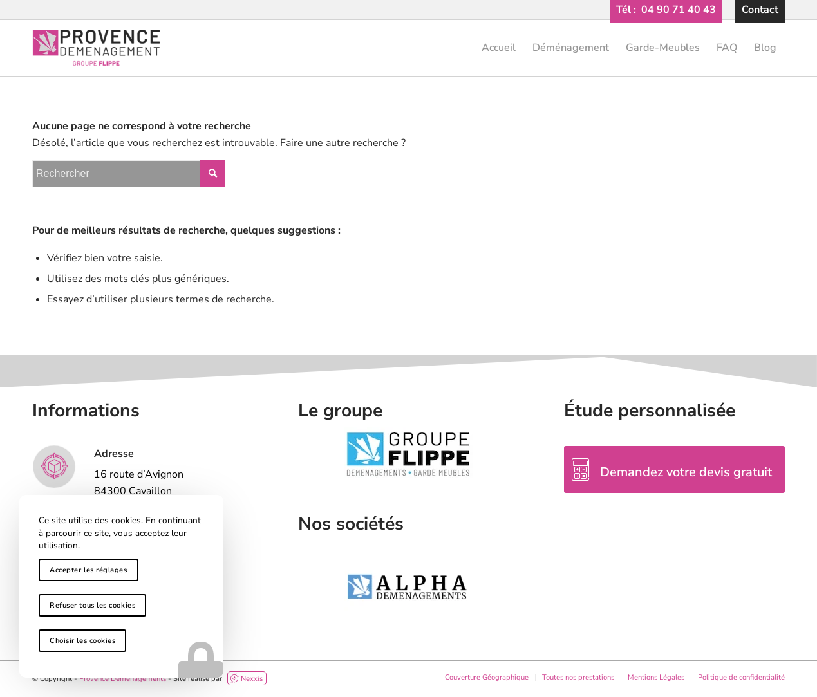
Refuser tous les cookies (92, 605)
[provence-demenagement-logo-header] (408, 47)
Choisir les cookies (82, 641)
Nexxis (246, 678)
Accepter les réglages (88, 570)
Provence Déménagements (122, 678)
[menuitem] (666, 9)
